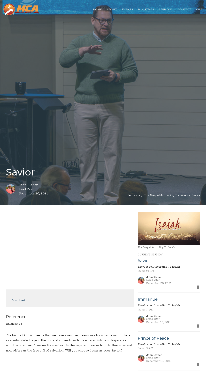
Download (18, 300)
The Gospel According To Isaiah (166, 195)
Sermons (166, 9)
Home (97, 9)
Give (199, 9)
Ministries (146, 9)
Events (127, 9)
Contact (184, 9)
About (112, 9)
